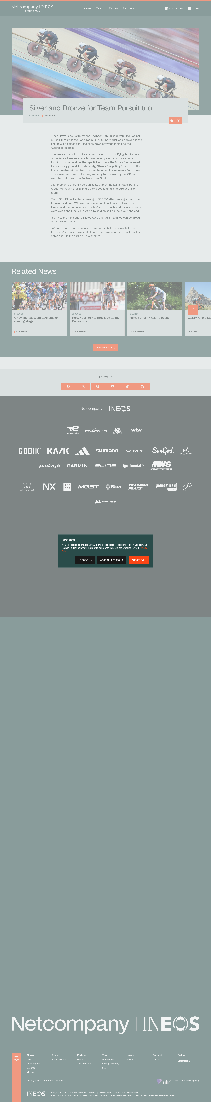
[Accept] (139, 560)
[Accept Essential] (111, 560)
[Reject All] (85, 560)
